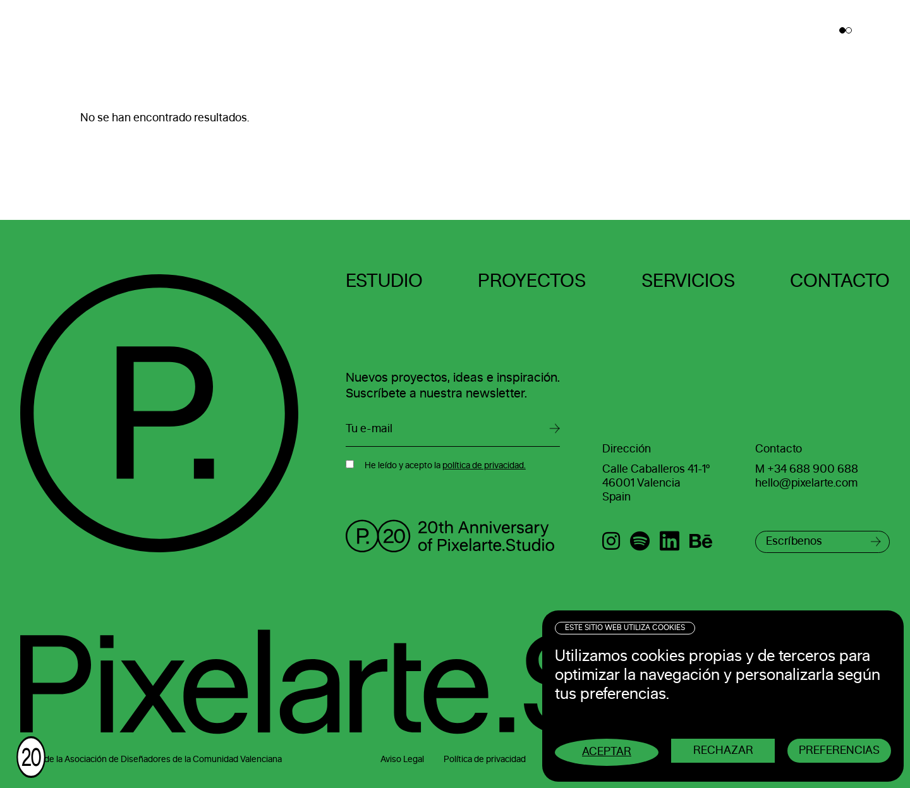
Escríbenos (794, 541)
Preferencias (839, 750)
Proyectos (532, 281)
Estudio (384, 281)
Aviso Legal (402, 759)
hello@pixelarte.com (806, 483)
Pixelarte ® (67, 30)
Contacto (840, 281)
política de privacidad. (484, 465)
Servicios (688, 281)
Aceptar (606, 752)
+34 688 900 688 (812, 469)
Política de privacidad (485, 759)
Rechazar (723, 750)
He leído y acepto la (445, 465)
